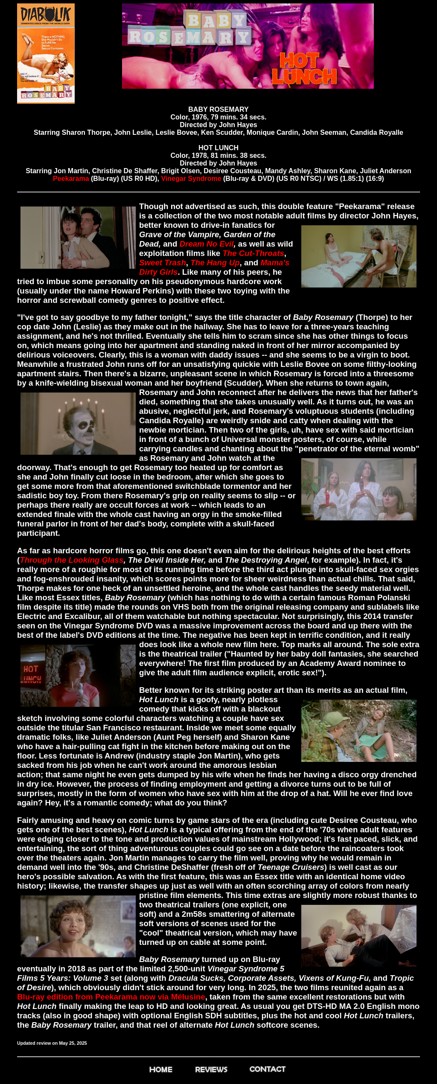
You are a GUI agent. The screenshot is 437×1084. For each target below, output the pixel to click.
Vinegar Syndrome (192, 178)
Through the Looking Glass (71, 559)
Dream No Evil (207, 243)
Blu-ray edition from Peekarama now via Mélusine (111, 996)
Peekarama (72, 178)
